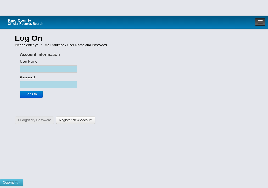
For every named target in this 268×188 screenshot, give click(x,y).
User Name (28, 61)
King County (25, 22)
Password (27, 77)
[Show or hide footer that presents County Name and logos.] (11, 182)
